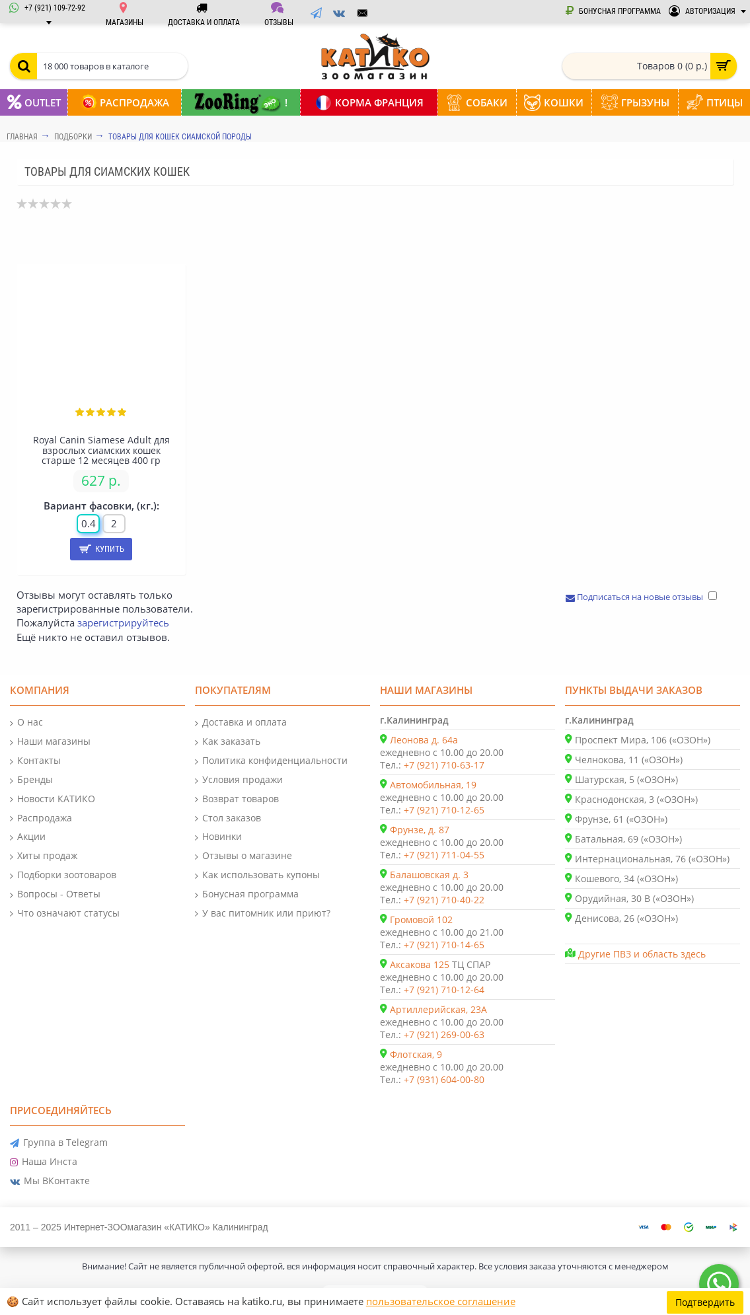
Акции (28, 837)
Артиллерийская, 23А (438, 1009)
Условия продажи (239, 780)
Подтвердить (705, 1301)
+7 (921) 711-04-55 (444, 854)
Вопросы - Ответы (55, 894)
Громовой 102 (421, 919)
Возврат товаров (237, 799)
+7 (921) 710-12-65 (444, 810)
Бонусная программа (247, 894)
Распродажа (41, 818)
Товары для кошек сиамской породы (180, 136)
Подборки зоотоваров (63, 875)
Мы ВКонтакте (50, 1181)
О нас (26, 723)
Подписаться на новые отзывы (635, 597)
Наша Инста (43, 1162)
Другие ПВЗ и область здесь (642, 954)
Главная (22, 136)
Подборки (73, 136)
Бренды (31, 780)
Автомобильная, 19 (433, 784)
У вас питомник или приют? (262, 913)
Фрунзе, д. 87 (419, 829)
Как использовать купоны (257, 875)
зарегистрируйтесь (123, 622)
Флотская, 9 (416, 1054)
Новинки (218, 837)
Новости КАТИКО (52, 799)
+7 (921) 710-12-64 (444, 989)
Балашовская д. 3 (429, 874)
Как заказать (227, 742)
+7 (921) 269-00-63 (444, 1034)
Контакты (35, 761)
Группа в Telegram (59, 1143)
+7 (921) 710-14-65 (444, 944)
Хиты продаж (43, 856)
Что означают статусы (65, 913)
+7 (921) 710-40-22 (444, 899)
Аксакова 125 (419, 964)
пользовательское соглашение (440, 1301)
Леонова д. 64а (424, 739)
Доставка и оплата (241, 723)
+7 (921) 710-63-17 (444, 765)
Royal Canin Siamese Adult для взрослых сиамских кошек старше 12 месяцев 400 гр (101, 450)
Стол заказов (228, 818)
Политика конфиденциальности (271, 761)
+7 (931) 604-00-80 (444, 1079)
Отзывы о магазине (243, 856)
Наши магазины (50, 742)
